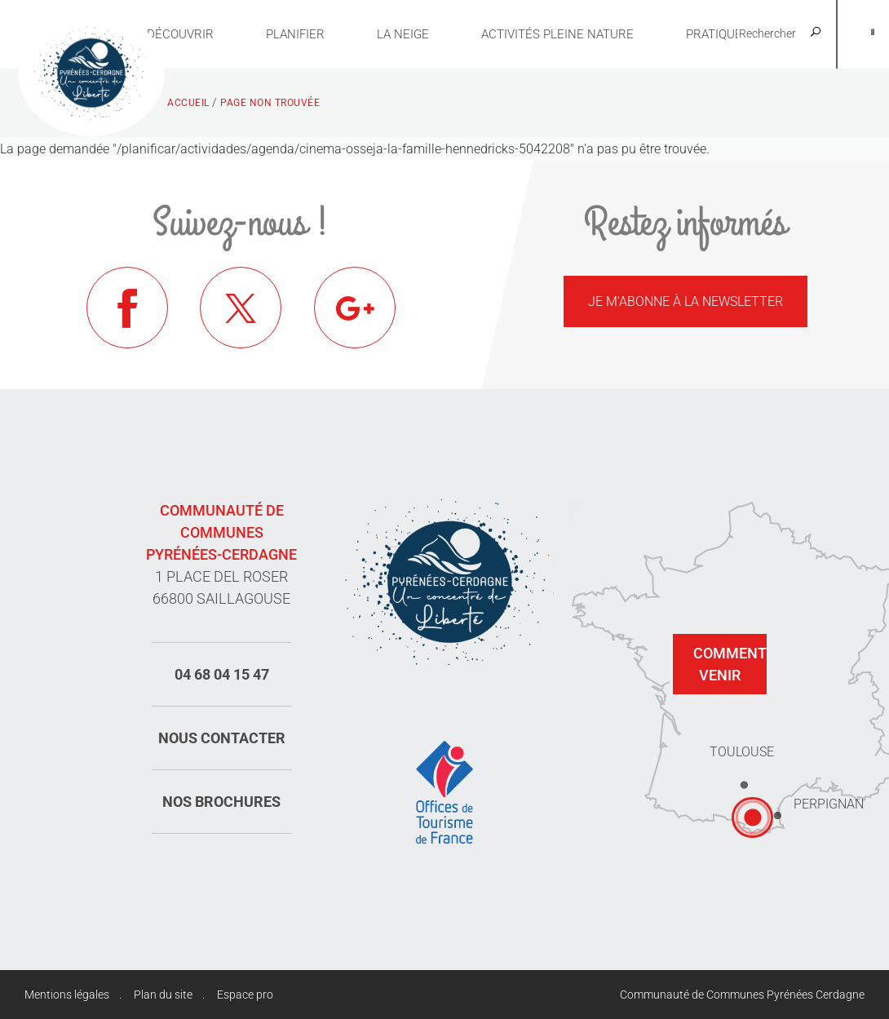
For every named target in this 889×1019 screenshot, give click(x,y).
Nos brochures (221, 801)
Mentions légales (66, 994)
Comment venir (730, 664)
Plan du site (163, 994)
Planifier (295, 34)
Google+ (355, 307)
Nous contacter (221, 738)
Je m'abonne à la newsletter (685, 301)
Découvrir (180, 34)
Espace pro (245, 994)
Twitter (240, 307)
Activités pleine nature (557, 34)
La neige (403, 34)
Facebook (127, 307)
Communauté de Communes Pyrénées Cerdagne (742, 994)
